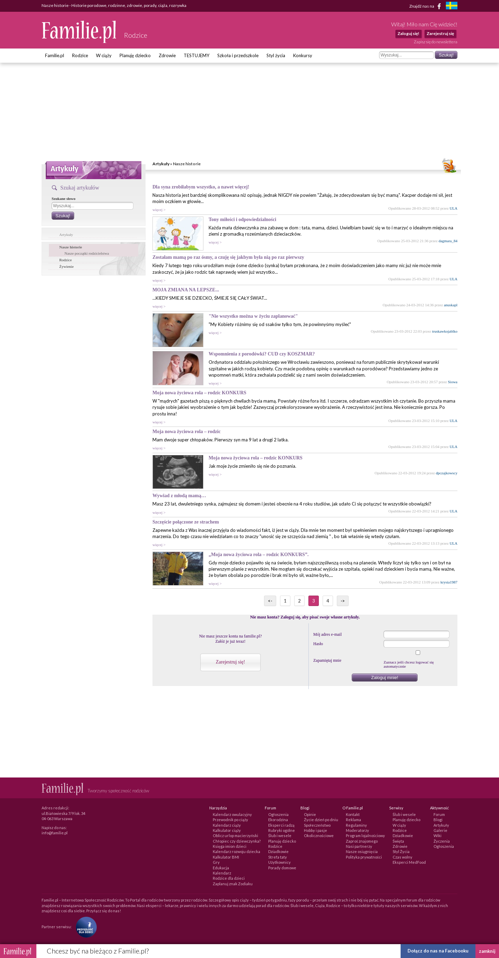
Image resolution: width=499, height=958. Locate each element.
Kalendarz (222, 873)
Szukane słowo (64, 198)
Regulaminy (356, 825)
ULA (453, 208)
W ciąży (104, 55)
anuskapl (450, 305)
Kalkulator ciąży (227, 830)
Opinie (310, 814)
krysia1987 (448, 582)
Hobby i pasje (315, 830)
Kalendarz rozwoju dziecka (236, 851)
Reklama (353, 819)
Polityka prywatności (364, 857)
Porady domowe (282, 867)
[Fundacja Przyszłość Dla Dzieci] (84, 926)
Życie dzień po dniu (321, 819)
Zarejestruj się (440, 33)
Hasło (318, 643)
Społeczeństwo (317, 825)
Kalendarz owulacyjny (232, 814)
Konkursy (302, 55)
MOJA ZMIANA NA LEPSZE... (185, 289)
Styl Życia (401, 851)
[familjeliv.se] (451, 6)
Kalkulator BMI (226, 857)
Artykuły (160, 163)
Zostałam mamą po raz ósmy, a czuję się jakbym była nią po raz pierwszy (228, 257)
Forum (439, 814)
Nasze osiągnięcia (362, 851)
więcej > (159, 210)
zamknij (487, 951)
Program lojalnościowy (365, 835)
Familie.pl (54, 55)
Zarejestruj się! (230, 662)
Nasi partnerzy (359, 846)
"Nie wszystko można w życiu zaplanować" (253, 316)
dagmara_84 (448, 241)
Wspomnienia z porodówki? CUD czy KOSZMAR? (262, 354)
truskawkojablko (444, 331)
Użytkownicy (279, 862)
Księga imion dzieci (229, 846)
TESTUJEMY (196, 55)
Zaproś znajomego (362, 841)
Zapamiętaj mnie (327, 660)
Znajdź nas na (426, 6)
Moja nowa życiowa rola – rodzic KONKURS (199, 392)
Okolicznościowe (319, 835)
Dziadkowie (278, 851)
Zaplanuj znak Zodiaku (233, 883)
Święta (398, 841)
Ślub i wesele (279, 835)
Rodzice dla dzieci (229, 878)
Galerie (440, 830)
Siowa (453, 382)
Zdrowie (167, 55)
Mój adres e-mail (327, 634)
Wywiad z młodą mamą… (179, 495)
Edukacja (221, 867)
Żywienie (66, 266)
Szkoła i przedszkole (238, 55)
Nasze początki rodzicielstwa (86, 253)
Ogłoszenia (278, 814)
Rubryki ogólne (281, 830)
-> (343, 601)
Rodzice (80, 55)
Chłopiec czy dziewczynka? (237, 841)
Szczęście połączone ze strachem (185, 522)
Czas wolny (402, 857)
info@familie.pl (55, 832)
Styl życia (275, 55)
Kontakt (353, 814)
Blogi (438, 819)
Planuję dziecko (135, 55)
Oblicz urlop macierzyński (235, 835)
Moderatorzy (357, 830)
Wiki (437, 835)
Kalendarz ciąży (227, 825)
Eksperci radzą (281, 825)
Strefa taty (277, 857)
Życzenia (442, 841)
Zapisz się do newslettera (435, 41)
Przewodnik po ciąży (230, 819)
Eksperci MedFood (409, 862)
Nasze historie (70, 247)
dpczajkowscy (446, 473)
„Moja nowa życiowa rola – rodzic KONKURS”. (258, 554)
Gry (216, 862)
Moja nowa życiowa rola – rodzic (186, 431)
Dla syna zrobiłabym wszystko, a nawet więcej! (200, 187)
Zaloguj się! (408, 33)
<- (270, 601)
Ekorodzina (278, 819)
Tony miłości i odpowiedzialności (242, 219)
